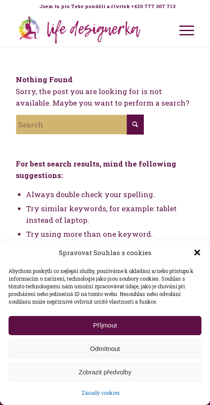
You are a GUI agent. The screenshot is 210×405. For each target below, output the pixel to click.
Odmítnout (105, 348)
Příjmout (105, 325)
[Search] (80, 125)
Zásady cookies (101, 392)
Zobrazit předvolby (105, 372)
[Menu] (182, 29)
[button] (197, 252)
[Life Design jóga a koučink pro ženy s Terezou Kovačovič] (87, 29)
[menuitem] (107, 6)
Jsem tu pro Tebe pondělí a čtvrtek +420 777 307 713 (107, 6)
